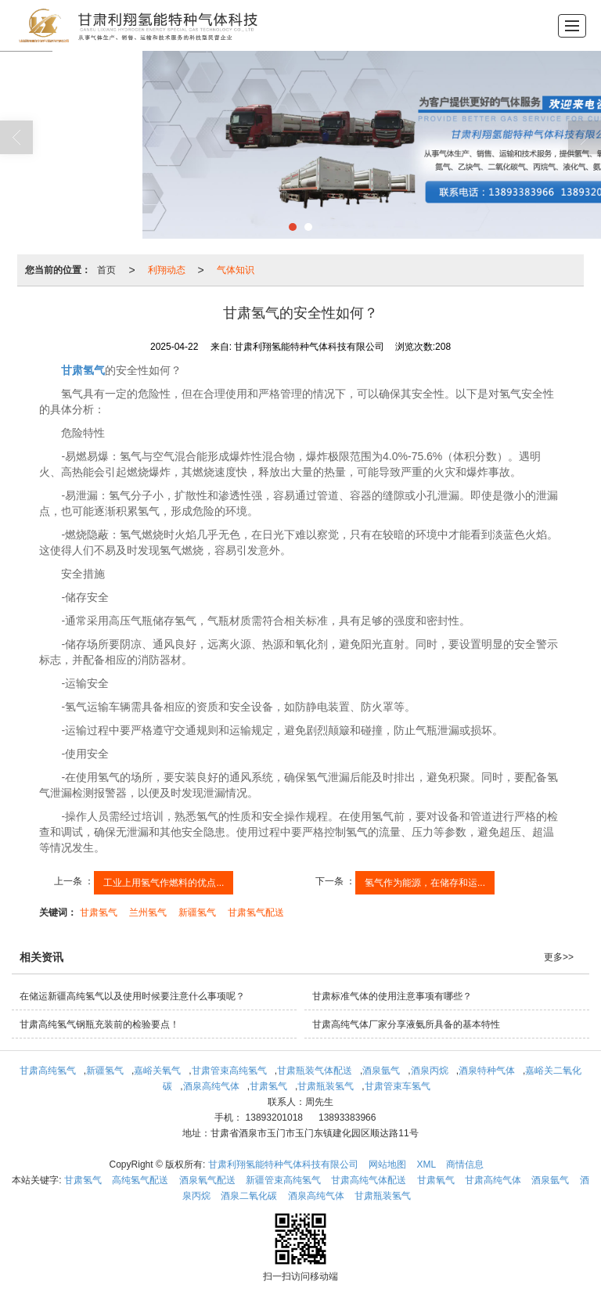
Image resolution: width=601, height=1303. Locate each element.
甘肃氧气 (436, 1180)
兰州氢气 (148, 912)
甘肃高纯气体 (493, 1180)
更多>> (559, 957)
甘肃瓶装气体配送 (314, 1070)
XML (426, 1164)
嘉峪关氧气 (157, 1070)
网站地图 (387, 1164)
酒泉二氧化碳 (249, 1195)
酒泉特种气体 (487, 1070)
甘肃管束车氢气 (397, 1086)
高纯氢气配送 (140, 1180)
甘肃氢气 (98, 912)
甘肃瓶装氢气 (325, 1086)
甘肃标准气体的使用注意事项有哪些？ (392, 996)
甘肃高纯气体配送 (368, 1180)
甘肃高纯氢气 (48, 1070)
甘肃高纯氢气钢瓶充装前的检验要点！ (99, 1024)
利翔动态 (166, 270)
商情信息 (465, 1164)
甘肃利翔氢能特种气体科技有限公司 (283, 1164)
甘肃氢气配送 (256, 912)
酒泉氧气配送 (207, 1180)
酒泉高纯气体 (211, 1086)
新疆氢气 (197, 912)
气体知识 (235, 270)
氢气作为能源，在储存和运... (425, 882)
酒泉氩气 (381, 1070)
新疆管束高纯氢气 (283, 1180)
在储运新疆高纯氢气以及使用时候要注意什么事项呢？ (132, 996)
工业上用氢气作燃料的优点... (163, 882)
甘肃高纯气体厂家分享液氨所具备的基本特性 (406, 1024)
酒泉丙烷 (429, 1070)
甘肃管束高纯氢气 (229, 1070)
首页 (106, 270)
